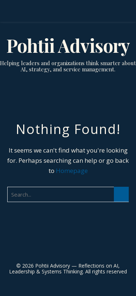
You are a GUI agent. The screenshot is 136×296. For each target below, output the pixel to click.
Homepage (72, 170)
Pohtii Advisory (68, 45)
